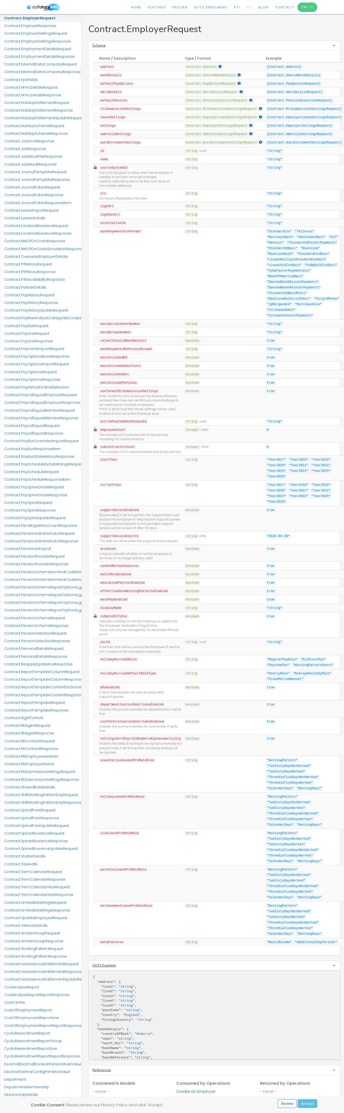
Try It (307, 7)
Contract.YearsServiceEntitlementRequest (41, 964)
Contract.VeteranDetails (26, 925)
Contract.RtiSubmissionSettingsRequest (40, 771)
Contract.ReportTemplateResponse (36, 710)
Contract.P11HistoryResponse (30, 271)
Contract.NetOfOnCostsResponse (34, 241)
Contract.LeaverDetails (24, 218)
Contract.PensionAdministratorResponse (41, 541)
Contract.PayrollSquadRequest (32, 425)
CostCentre (14, 1002)
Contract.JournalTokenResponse (33, 194)
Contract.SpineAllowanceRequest (34, 833)
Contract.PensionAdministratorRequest (39, 533)
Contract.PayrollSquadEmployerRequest (40, 394)
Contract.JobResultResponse (30, 164)
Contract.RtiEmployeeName (29, 764)
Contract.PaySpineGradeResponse (35, 495)
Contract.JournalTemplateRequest (35, 172)
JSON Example (104, 965)
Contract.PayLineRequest (26, 333)
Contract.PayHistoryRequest (29, 295)
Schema (98, 45)
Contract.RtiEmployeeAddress (31, 756)
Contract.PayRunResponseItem (32, 448)
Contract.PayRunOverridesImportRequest (41, 441)
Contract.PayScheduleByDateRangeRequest (42, 464)
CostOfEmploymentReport (28, 1010)
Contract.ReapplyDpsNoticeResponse (38, 664)
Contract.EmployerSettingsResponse (37, 41)
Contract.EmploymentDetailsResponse (39, 56)
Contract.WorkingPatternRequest (33, 948)
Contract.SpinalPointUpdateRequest (36, 825)
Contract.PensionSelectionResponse (37, 640)
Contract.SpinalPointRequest (30, 810)
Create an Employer (196, 1091)
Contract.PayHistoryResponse (31, 302)
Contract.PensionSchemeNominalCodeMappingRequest (42, 571)
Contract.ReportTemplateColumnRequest (42, 671)
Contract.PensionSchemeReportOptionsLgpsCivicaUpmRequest (42, 587)
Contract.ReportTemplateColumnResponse (42, 679)
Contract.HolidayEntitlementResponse (38, 110)
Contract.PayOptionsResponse (32, 379)
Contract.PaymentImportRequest (34, 348)
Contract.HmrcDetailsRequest (31, 87)
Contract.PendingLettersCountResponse (40, 525)
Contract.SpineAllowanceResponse (36, 840)
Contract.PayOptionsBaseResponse (37, 356)
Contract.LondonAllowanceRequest (36, 225)
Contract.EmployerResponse (30, 25)
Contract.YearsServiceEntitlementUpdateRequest (42, 979)
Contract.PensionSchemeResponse (36, 625)
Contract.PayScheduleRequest (31, 471)
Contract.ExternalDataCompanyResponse (42, 71)
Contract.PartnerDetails (25, 287)
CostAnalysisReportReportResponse (37, 994)
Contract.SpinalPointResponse (31, 818)
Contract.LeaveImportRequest (31, 210)
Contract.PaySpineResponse (30, 510)
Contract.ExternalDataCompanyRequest (40, 64)
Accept (307, 1103)
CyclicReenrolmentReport (27, 1033)
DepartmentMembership (26, 1087)
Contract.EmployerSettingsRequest (35, 33)
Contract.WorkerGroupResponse (33, 941)
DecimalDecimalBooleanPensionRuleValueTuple (42, 1064)
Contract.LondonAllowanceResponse (38, 233)
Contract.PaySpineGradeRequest (34, 487)
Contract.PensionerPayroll (27, 548)
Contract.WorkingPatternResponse (35, 956)
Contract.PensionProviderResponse (36, 564)
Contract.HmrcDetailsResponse (32, 95)
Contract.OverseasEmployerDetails (36, 256)
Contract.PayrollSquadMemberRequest (39, 410)
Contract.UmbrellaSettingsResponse (37, 910)
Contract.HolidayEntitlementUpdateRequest (42, 117)
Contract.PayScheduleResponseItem (37, 479)
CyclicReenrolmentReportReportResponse (42, 1056)
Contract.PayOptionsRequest (30, 371)
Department (15, 1079)
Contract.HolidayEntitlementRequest (37, 102)
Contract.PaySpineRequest (28, 502)
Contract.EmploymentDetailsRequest (37, 48)
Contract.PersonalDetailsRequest (34, 648)
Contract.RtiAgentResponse (29, 733)
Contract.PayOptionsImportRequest (36, 364)
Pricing (180, 7)
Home (136, 7)
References (101, 1070)
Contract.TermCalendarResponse (34, 879)
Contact (284, 7)
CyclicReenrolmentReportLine (30, 1048)
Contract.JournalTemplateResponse (37, 179)
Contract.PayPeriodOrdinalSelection (36, 387)
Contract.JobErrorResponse (29, 141)
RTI (237, 7)
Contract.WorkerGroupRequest (32, 933)
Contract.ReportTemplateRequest (34, 702)
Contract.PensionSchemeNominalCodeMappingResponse (42, 579)
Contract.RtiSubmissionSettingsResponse (41, 779)
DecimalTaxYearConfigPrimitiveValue (37, 1071)
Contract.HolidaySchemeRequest (34, 125)
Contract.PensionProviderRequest (34, 556)
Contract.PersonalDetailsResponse (35, 656)
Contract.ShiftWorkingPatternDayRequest (41, 794)
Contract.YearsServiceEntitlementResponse (42, 971)
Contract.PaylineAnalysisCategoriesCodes (42, 317)
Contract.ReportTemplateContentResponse (42, 695)
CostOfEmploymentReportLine (31, 1017)
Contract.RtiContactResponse (31, 748)
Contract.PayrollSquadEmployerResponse (42, 402)
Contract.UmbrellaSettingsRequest (35, 902)
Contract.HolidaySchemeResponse (36, 133)
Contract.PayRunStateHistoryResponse (39, 456)
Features (157, 7)
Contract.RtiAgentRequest (27, 725)
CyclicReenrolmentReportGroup (33, 1040)
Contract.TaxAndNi (20, 864)
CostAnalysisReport (21, 987)
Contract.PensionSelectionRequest (35, 633)
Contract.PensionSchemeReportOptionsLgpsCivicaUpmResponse (42, 594)
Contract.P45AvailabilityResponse (34, 279)
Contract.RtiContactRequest (29, 741)
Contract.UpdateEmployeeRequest (35, 917)
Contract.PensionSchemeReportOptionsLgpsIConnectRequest (42, 602)
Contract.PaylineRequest (26, 325)
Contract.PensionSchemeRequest (34, 618)
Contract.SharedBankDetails (29, 787)
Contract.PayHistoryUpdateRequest (36, 310)
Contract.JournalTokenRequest (32, 187)
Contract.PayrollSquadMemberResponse (41, 418)
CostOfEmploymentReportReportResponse (42, 1025)
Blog (263, 7)
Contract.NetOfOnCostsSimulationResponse (42, 248)
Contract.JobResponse (25, 148)
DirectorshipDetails (21, 1094)
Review (287, 1103)
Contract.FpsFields (21, 79)
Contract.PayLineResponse (28, 341)
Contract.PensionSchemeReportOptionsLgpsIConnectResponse (42, 610)
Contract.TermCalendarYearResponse (38, 894)
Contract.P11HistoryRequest (28, 264)
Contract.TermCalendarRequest (33, 871)
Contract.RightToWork (23, 717)
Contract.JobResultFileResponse (33, 156)
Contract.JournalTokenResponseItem (38, 202)
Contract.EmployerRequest (30, 18)
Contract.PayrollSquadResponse (33, 433)
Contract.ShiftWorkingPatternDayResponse (42, 802)
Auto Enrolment (211, 7)
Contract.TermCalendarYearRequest (37, 887)
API (249, 7)
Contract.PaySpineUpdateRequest (35, 517)
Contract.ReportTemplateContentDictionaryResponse (42, 687)
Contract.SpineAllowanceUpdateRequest (41, 848)
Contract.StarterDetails (24, 856)
